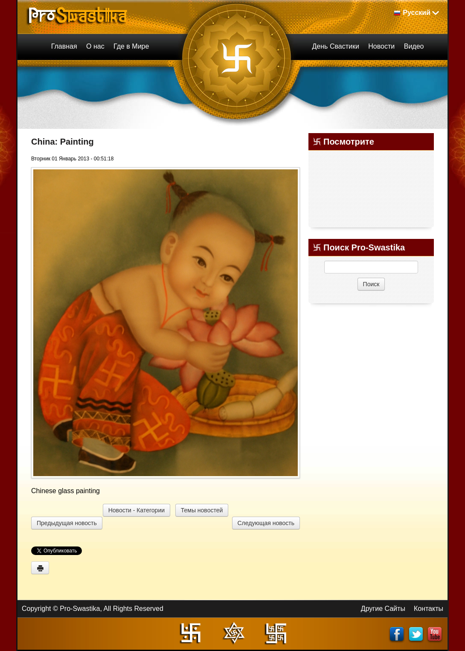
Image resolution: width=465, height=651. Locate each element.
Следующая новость (266, 523)
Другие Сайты (383, 608)
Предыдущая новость (67, 523)
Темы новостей (202, 510)
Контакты (428, 608)
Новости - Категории (136, 510)
